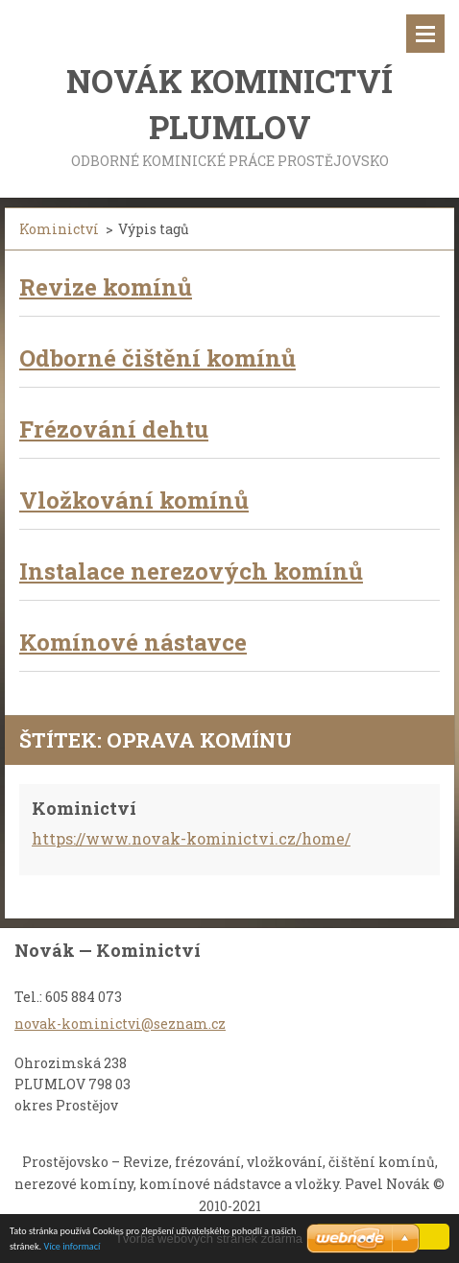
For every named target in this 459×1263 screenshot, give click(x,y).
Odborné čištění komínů (157, 358)
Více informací (71, 1247)
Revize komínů (105, 287)
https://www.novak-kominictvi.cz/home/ (191, 838)
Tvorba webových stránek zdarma (208, 1238)
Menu (425, 33)
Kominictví (59, 229)
